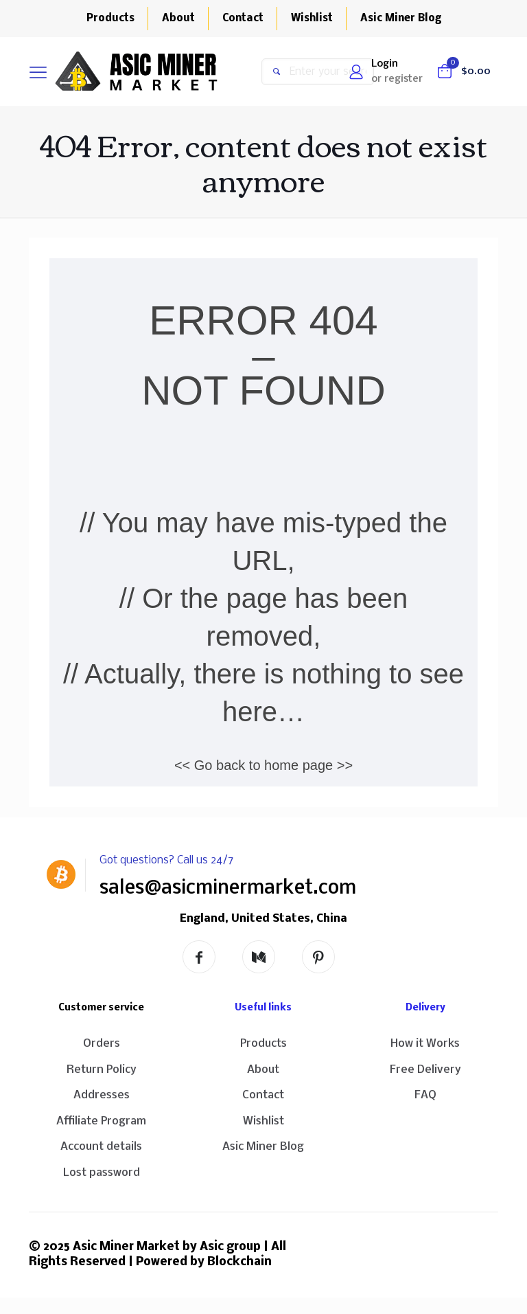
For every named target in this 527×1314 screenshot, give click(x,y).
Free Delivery (425, 1070)
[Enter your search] (317, 71)
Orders (101, 1044)
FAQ (425, 1095)
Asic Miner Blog (263, 1147)
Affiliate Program (101, 1121)
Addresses (101, 1095)
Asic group (230, 1247)
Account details (101, 1147)
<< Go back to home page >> (263, 765)
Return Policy (102, 1070)
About (263, 1070)
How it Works (425, 1044)
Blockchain (239, 1262)
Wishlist (263, 1121)
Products (263, 1044)
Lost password (101, 1173)
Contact (263, 1095)
